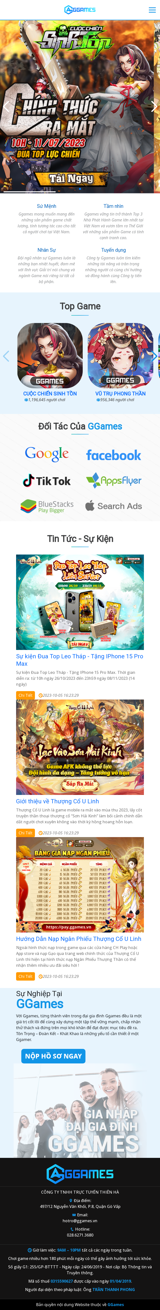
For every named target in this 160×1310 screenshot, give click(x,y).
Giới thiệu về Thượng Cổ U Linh (57, 801)
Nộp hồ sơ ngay (53, 1056)
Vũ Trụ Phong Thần (120, 394)
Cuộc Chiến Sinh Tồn (50, 394)
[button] (154, 106)
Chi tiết (25, 695)
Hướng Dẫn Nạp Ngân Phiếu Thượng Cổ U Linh (78, 938)
